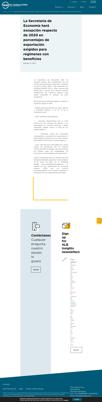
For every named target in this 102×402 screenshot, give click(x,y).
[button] (85, 3)
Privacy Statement (73, 301)
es (92, 2)
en (94, 2)
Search (75, 2)
